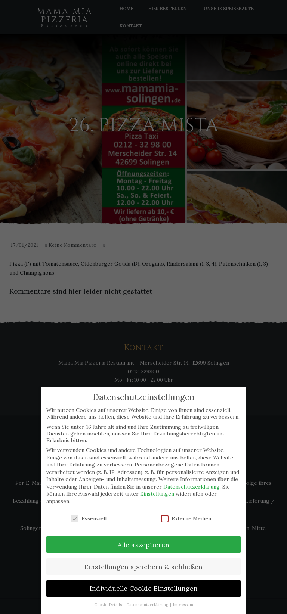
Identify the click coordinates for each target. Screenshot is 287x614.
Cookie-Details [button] (108, 604)
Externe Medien (186, 518)
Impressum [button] (183, 604)
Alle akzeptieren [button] (143, 544)
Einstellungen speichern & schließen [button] (143, 566)
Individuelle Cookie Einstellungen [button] (144, 588)
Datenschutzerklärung (191, 486)
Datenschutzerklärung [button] (148, 604)
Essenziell (89, 518)
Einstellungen (157, 493)
